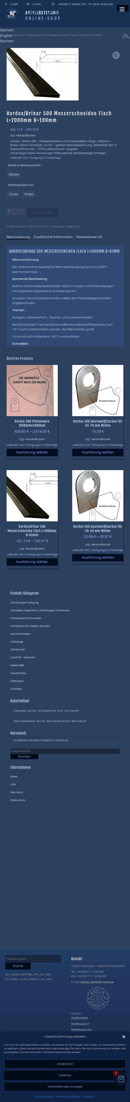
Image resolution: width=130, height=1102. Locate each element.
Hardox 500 (16, 35)
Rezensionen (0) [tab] (89, 237)
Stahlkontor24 (79, 1018)
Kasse (13, 776)
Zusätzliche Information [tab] (53, 237)
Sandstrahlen (18, 673)
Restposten (17, 681)
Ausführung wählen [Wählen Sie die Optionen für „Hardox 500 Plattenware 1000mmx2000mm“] (32, 452)
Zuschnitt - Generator (22, 657)
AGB (13, 784)
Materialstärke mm (21, 185)
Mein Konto (16, 792)
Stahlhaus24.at (80, 1024)
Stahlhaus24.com (81, 1029)
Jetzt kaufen (42, 212)
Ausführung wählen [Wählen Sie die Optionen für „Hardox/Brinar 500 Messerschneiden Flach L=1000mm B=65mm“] (32, 562)
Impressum (88, 1096)
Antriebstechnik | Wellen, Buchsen (30, 626)
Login (10, 4)
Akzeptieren (65, 1064)
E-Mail (33, 4)
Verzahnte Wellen (20, 634)
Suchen (24, 756)
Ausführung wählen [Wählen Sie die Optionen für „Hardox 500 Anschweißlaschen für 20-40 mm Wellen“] (98, 557)
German (7, 30)
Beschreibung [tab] (18, 237)
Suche (18, 966)
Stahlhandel (17, 649)
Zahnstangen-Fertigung (24, 602)
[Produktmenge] (16, 211)
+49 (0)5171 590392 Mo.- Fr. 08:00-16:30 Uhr (81, 4)
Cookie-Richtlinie (44, 1096)
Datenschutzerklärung (68, 1096)
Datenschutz (17, 800)
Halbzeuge (16, 641)
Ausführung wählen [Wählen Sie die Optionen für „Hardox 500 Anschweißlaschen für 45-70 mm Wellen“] (98, 452)
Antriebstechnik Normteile (25, 618)
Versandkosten (26, 135)
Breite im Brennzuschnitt (24, 165)
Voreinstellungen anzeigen (65, 1086)
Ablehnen (65, 1075)
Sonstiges (16, 688)
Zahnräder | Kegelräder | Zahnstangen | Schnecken (40, 610)
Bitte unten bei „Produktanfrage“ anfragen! (80, 153)
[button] (124, 1037)
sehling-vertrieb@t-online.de (97, 982)
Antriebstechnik (42, 12)
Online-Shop (43, 18)
